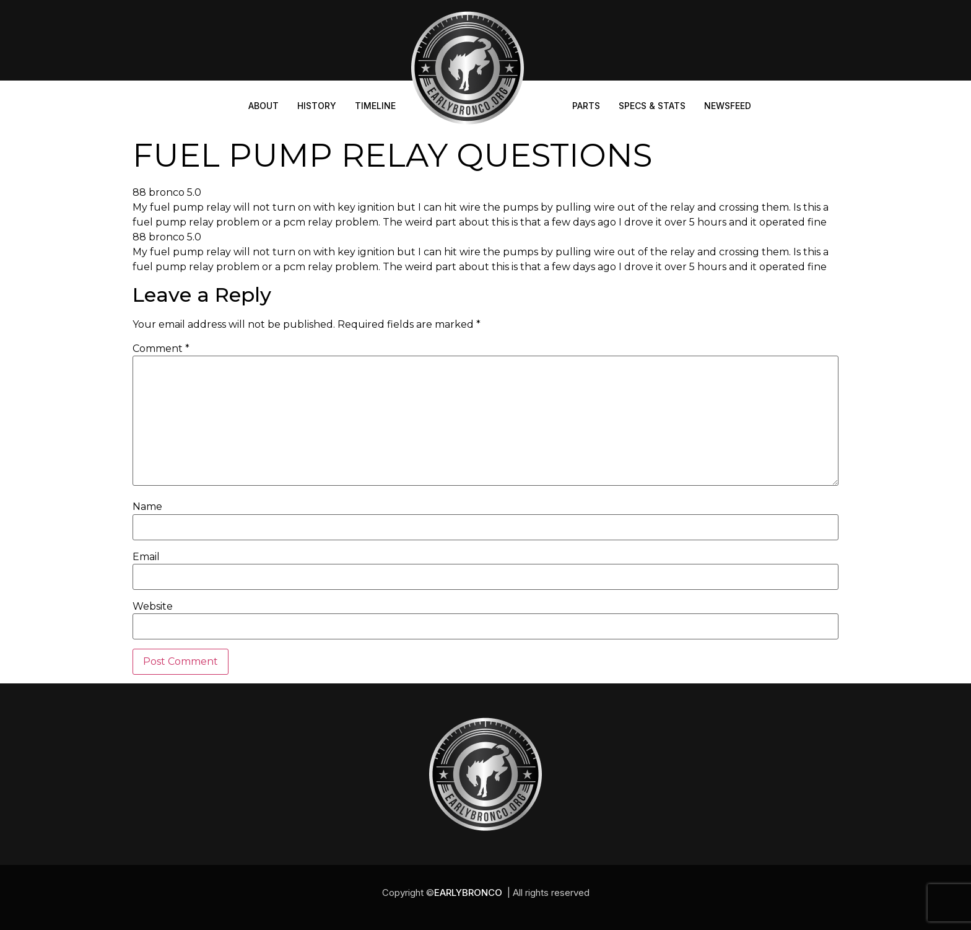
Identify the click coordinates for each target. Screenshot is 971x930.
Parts (586, 105)
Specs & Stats (652, 105)
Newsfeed (727, 105)
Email (146, 557)
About (263, 105)
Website (153, 607)
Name (147, 507)
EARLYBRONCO (468, 892)
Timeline (375, 105)
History (316, 105)
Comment (161, 349)
